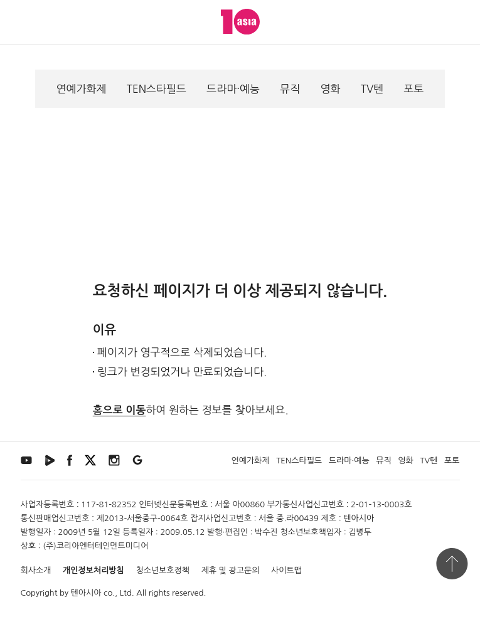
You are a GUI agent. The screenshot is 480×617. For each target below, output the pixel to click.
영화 (330, 88)
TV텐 (372, 88)
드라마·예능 (233, 88)
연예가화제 (81, 88)
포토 (413, 88)
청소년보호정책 (162, 570)
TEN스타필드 (156, 88)
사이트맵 (286, 570)
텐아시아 (86, 593)
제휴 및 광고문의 (230, 570)
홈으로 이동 (119, 410)
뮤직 (290, 88)
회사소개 (36, 570)
